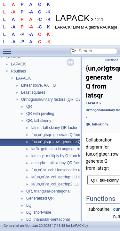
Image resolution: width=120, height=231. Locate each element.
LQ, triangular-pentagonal (48, 219)
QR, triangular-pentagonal (48, 191)
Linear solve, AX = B (38, 85)
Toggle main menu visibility (8, 48)
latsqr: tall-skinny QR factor (54, 127)
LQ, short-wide (38, 212)
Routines (18, 71)
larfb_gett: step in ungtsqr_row (57, 149)
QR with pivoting (40, 113)
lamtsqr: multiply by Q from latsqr (59, 156)
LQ (28, 205)
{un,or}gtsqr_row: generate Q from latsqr (65, 142)
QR (29, 106)
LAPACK (13, 57)
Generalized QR (40, 198)
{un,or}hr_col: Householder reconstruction (66, 170)
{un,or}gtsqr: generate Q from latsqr (61, 135)
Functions (110, 60)
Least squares (33, 92)
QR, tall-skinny (38, 120)
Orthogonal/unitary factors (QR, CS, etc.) (56, 99)
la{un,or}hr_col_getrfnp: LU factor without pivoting (73, 177)
